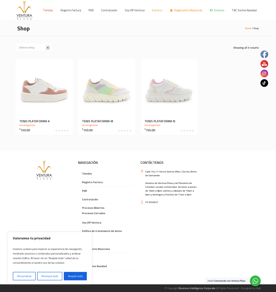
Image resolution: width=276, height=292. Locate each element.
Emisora (87, 257)
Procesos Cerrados (93, 213)
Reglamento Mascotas (96, 249)
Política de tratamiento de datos (102, 231)
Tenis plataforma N (160, 121)
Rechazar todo (49, 276)
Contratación (90, 199)
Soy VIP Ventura (91, 222)
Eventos (87, 240)
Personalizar (24, 276)
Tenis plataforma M (97, 121)
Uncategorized (27, 125)
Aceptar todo (75, 276)
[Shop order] (33, 47)
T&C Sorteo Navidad (94, 266)
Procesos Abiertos (93, 208)
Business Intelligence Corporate (197, 288)
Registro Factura (92, 182)
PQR (84, 191)
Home (248, 28)
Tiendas (87, 173)
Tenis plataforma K (34, 121)
